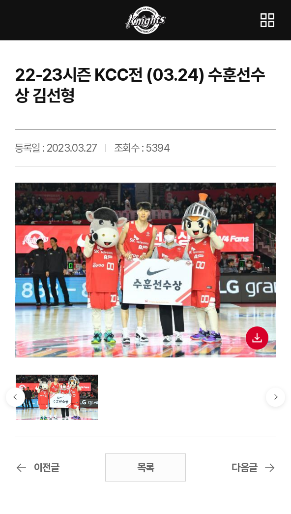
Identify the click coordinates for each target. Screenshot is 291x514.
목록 (145, 467)
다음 (276, 397)
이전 (16, 397)
